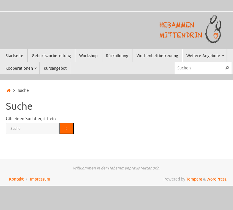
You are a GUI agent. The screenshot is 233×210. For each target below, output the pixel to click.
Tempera (194, 179)
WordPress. (216, 179)
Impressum (40, 179)
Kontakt (16, 179)
